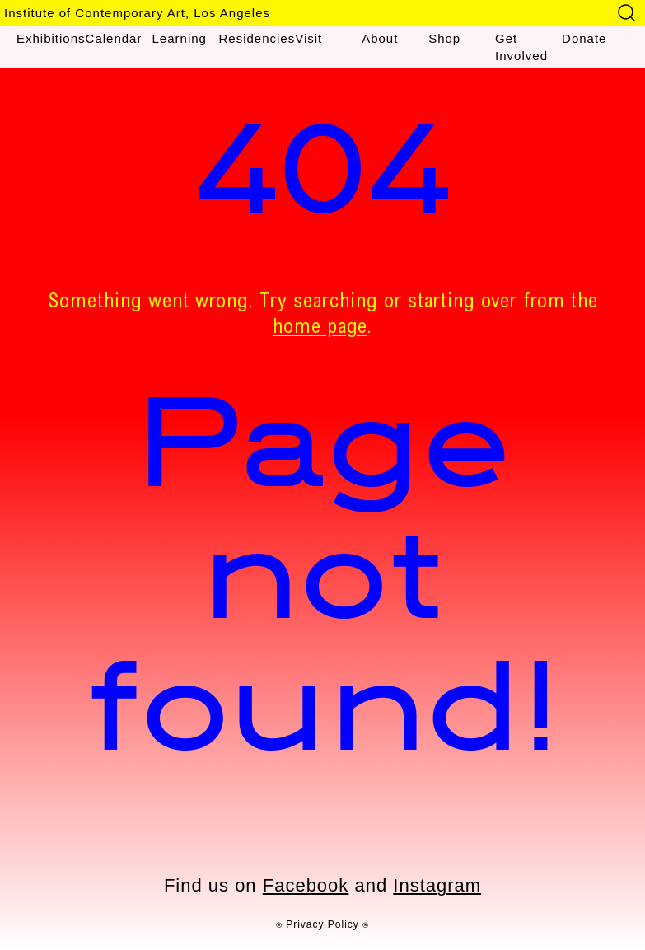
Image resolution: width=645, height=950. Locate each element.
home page (320, 329)
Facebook (306, 885)
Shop (444, 38)
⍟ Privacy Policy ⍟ (322, 924)
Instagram (437, 885)
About (380, 38)
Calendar (114, 38)
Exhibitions (51, 38)
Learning (179, 38)
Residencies (256, 38)
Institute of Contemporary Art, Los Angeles (137, 13)
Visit (308, 38)
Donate (584, 38)
